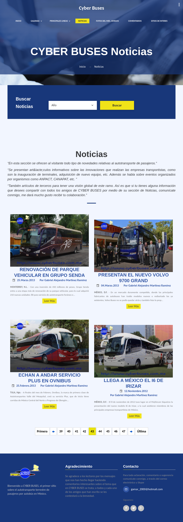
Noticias (99, 66)
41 (76, 431)
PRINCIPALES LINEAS (59, 21)
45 (108, 431)
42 (84, 431)
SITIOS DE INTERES (159, 21)
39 (61, 431)
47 (123, 431)
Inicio (82, 66)
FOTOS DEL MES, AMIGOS (107, 21)
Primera (42, 431)
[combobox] (73, 105)
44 (100, 431)
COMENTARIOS (135, 21)
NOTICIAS (82, 21)
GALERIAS (35, 21)
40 (68, 431)
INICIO (18, 21)
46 (115, 431)
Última (141, 431)
